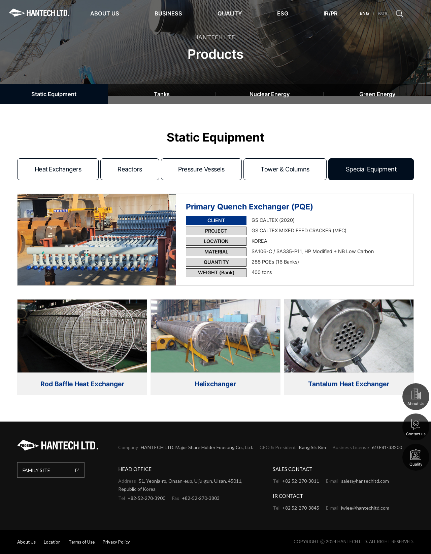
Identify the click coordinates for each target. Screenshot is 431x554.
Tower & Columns (285, 169)
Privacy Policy (116, 542)
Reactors (130, 169)
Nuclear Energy (270, 94)
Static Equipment (53, 94)
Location (52, 542)
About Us (104, 13)
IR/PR (331, 13)
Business (168, 13)
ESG (282, 13)
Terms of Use (82, 542)
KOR (383, 13)
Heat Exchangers (58, 169)
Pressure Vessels (201, 169)
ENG (364, 13)
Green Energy (377, 94)
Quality (230, 13)
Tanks (162, 94)
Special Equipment (371, 169)
